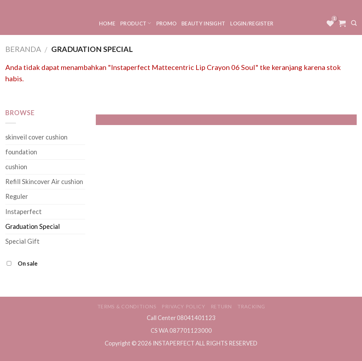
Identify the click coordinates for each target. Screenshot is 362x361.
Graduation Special (32, 226)
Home (107, 23)
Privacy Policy (183, 306)
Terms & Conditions (127, 306)
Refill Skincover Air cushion (44, 181)
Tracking (251, 306)
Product (135, 23)
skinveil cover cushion (36, 137)
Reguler (16, 196)
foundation (21, 152)
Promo (166, 23)
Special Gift (22, 241)
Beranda (23, 49)
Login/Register (251, 23)
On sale (27, 263)
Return (221, 306)
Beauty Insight (203, 23)
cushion (16, 167)
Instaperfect (23, 211)
